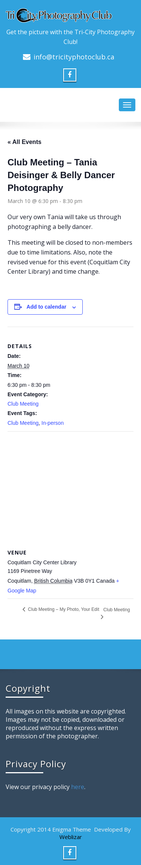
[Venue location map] (70, 486)
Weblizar (70, 837)
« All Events (24, 142)
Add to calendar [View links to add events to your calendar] (47, 307)
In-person (52, 423)
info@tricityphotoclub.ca (73, 56)
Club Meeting (23, 404)
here (77, 787)
